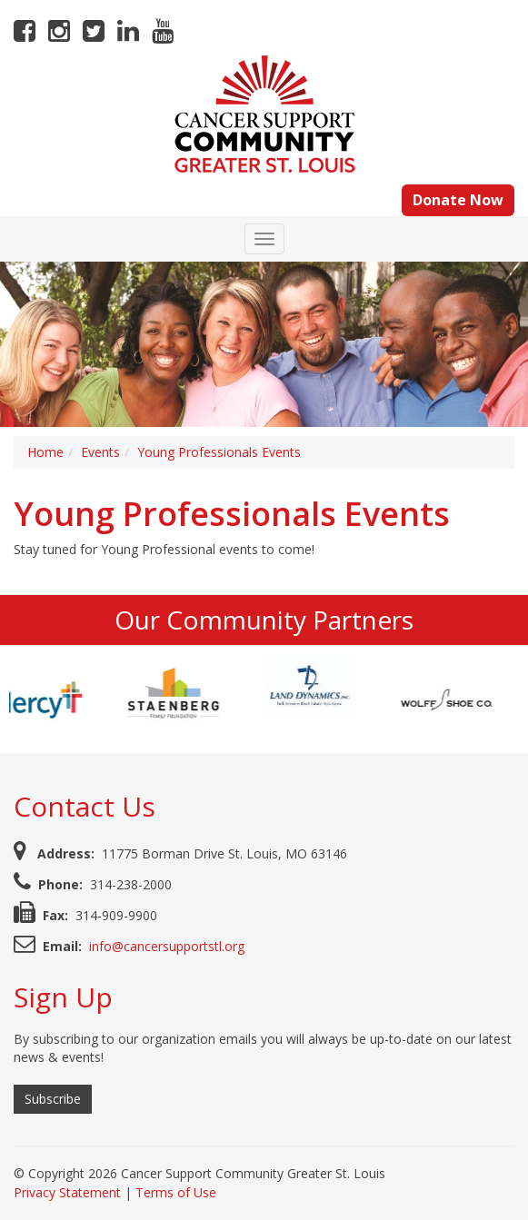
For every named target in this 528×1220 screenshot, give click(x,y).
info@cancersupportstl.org (166, 946)
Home (45, 452)
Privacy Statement (67, 1192)
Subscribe (53, 1098)
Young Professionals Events (219, 452)
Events (100, 452)
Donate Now (458, 200)
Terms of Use (175, 1192)
